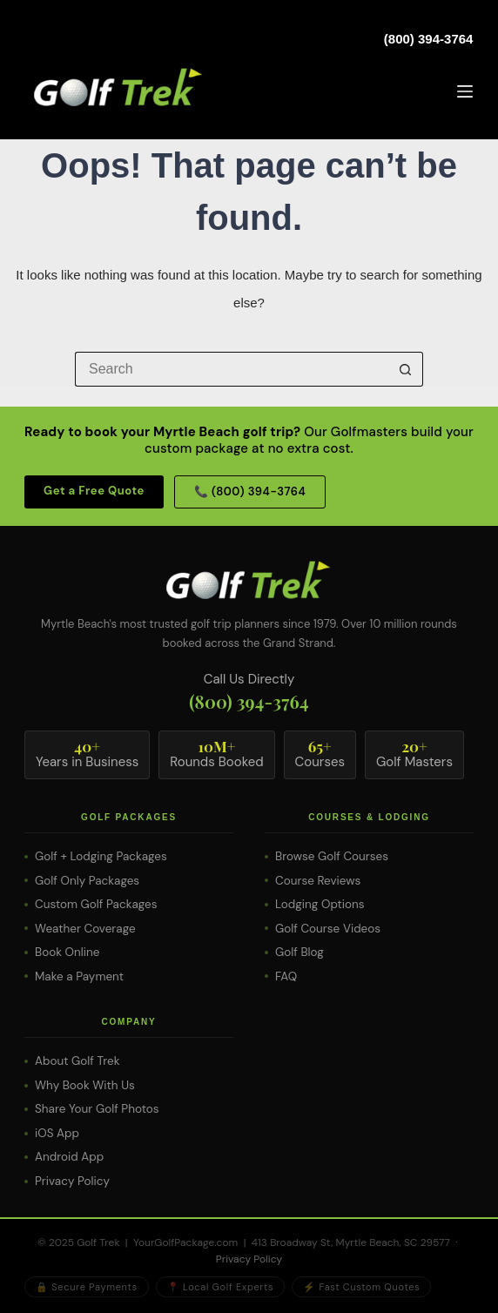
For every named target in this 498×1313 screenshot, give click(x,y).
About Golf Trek (77, 1061)
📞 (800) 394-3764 (250, 491)
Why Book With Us (85, 1085)
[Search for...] (231, 369)
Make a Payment (79, 976)
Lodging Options (320, 904)
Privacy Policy (72, 1181)
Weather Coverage (85, 928)
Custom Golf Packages (96, 904)
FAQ (286, 976)
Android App (69, 1156)
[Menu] (465, 91)
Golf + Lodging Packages (101, 856)
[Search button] (405, 369)
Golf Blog (299, 952)
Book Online (67, 952)
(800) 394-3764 (429, 38)
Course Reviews (317, 880)
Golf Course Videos (327, 928)
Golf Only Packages (87, 880)
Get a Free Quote (94, 490)
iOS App (57, 1133)
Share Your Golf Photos (97, 1108)
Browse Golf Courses (331, 856)
